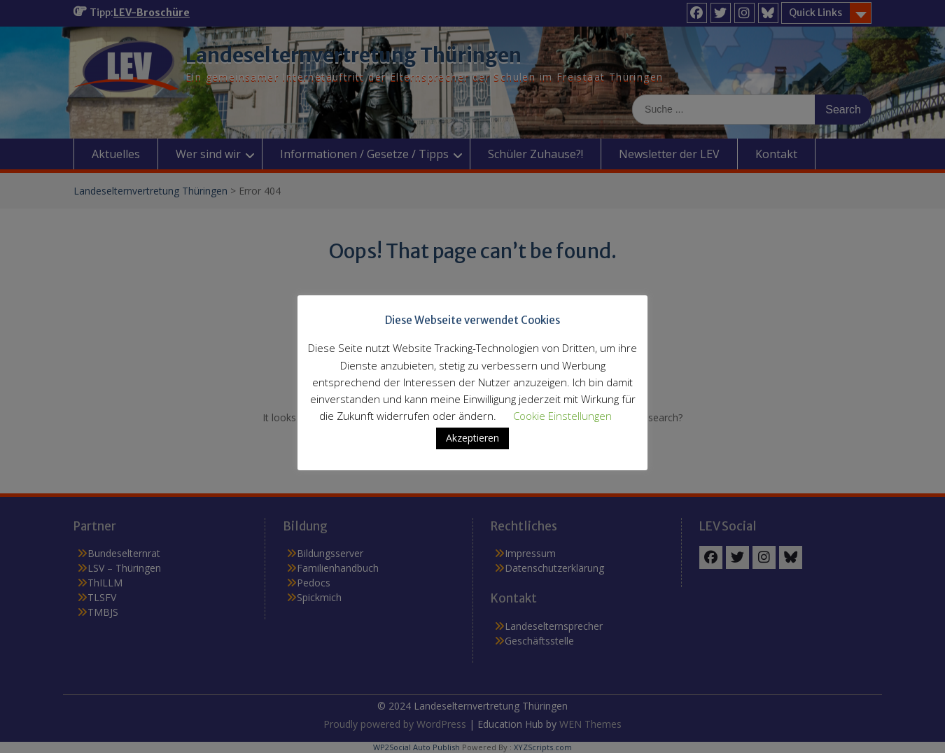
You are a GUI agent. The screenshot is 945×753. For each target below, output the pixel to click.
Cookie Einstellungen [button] (562, 416)
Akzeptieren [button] (472, 437)
